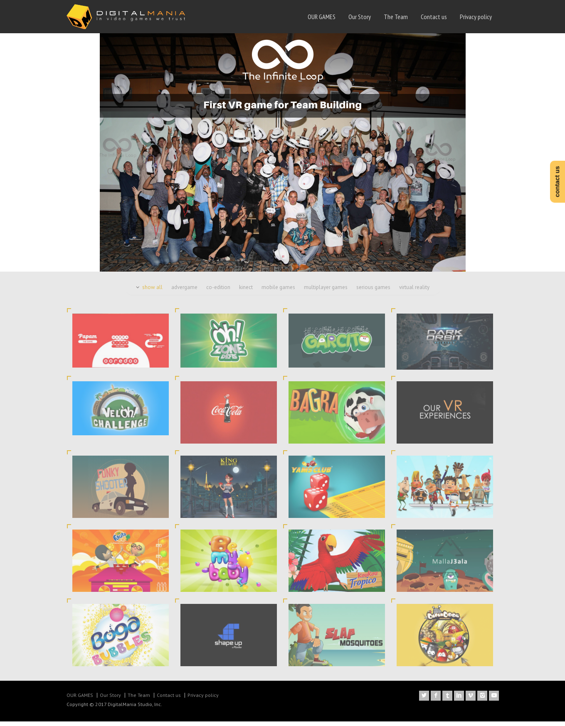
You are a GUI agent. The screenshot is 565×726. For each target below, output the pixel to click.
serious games (373, 291)
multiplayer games (326, 291)
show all (152, 291)
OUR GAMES (322, 16)
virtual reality (414, 291)
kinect (246, 291)
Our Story (359, 16)
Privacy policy (476, 16)
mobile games (278, 291)
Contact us (434, 16)
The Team (396, 16)
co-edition (218, 291)
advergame (184, 291)
